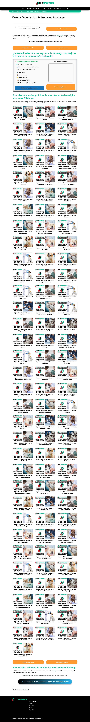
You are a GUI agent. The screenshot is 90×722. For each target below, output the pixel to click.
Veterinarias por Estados (32, 8)
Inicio (23, 8)
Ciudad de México (20, 11)
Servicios (43, 8)
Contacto (31, 702)
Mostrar (26, 689)
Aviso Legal (31, 704)
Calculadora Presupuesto (59, 8)
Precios (49, 8)
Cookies (31, 706)
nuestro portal (54, 670)
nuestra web (60, 35)
